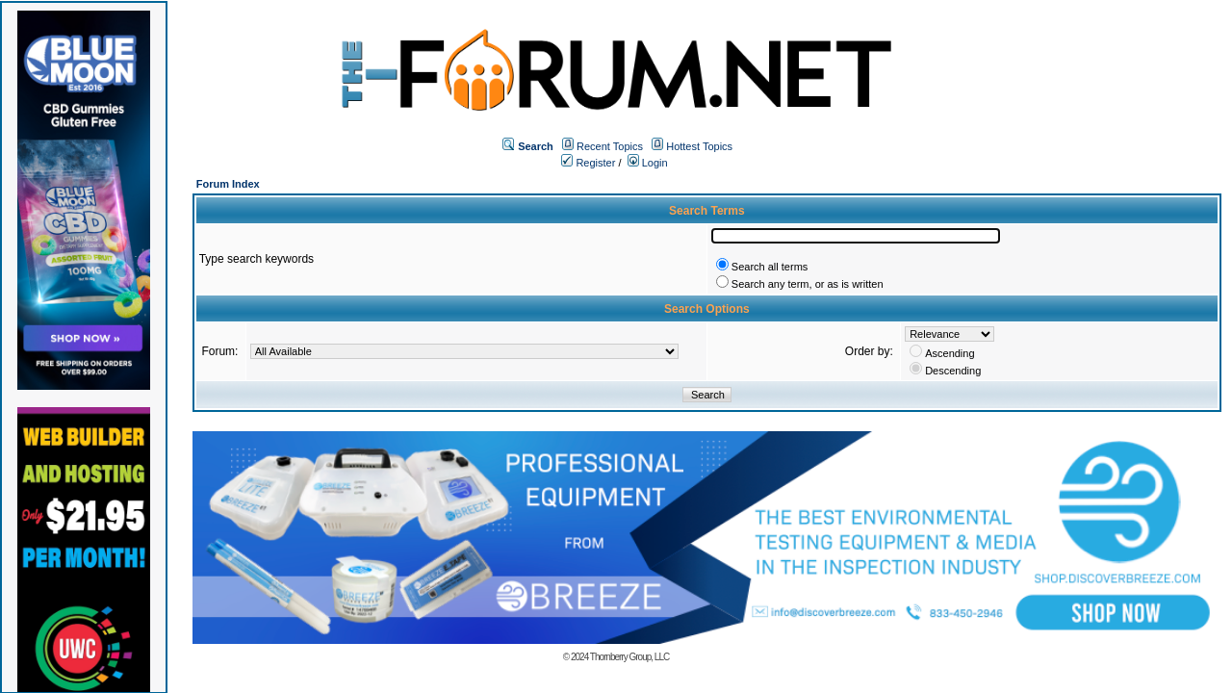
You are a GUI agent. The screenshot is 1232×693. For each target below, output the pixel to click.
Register (588, 162)
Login (648, 162)
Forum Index (228, 184)
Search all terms (770, 266)
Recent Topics (610, 146)
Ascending (949, 353)
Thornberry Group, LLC (629, 657)
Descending (953, 370)
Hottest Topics (699, 146)
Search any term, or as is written (808, 284)
